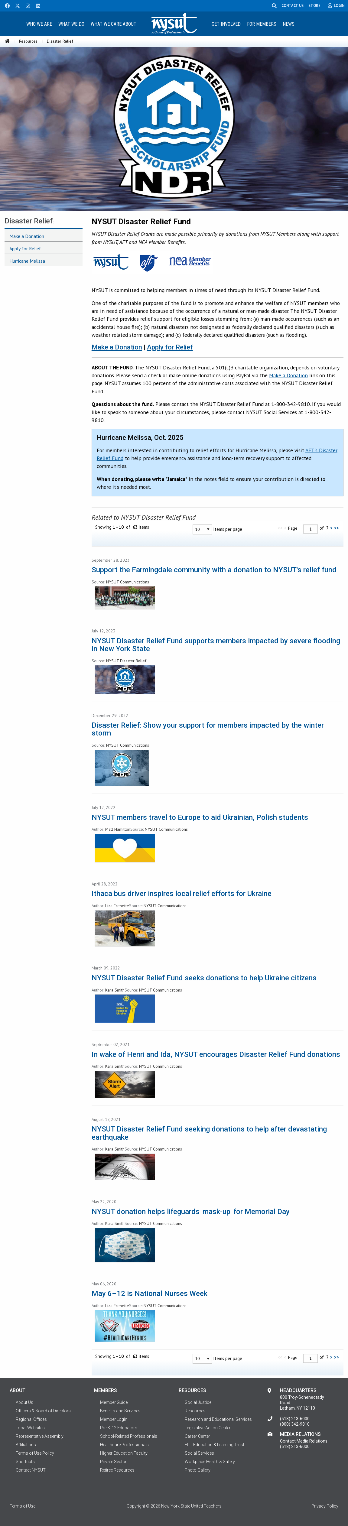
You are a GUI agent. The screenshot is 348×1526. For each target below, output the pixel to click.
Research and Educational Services (218, 1419)
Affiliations (26, 1444)
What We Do (71, 24)
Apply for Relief (170, 347)
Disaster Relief (29, 221)
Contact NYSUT (31, 1470)
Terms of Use (22, 1506)
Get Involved (226, 24)
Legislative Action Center (208, 1427)
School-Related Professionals (128, 1436)
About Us (24, 1402)
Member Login (113, 1419)
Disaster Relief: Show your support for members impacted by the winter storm (208, 729)
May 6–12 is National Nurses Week (149, 1293)
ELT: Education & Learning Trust (214, 1444)
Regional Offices (31, 1419)
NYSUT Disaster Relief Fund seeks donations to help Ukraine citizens (204, 978)
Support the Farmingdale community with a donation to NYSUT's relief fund (214, 570)
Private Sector (113, 1461)
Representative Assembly (39, 1436)
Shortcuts (25, 1461)
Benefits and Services (120, 1410)
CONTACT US (292, 5)
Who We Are (39, 24)
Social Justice (198, 1402)
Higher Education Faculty (124, 1453)
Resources (28, 41)
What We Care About (113, 24)
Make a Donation (117, 347)
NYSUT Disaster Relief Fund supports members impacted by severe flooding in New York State (216, 645)
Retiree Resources (117, 1470)
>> (336, 528)
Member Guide (114, 1402)
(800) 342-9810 (295, 1424)
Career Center (197, 1436)
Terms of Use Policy (35, 1453)
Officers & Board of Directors (43, 1410)
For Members (261, 24)
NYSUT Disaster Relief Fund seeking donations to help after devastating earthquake (209, 1133)
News (288, 24)
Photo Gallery (197, 1470)
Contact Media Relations (303, 1441)
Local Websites (30, 1427)
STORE (314, 5)
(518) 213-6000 (295, 1418)
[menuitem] (39, 24)
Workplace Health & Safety (210, 1461)
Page (293, 528)
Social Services (199, 1453)
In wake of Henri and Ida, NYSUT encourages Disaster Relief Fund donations (216, 1054)
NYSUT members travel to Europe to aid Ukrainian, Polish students (200, 817)
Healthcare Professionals (124, 1444)
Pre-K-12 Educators (118, 1427)
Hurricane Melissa (27, 261)
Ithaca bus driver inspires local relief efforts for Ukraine (182, 893)
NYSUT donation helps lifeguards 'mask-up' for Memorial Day (191, 1211)
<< (280, 528)
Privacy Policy (324, 1506)
